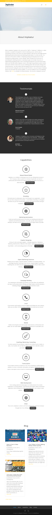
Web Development (26, 383)
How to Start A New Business (12, 445)
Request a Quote (30, 182)
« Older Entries (8, 499)
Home (14, 507)
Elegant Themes (23, 513)
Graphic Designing (26, 240)
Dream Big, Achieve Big (26, 17)
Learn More (26, 23)
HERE (13, 71)
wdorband (10, 447)
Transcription (26, 363)
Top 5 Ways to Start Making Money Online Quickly (37, 445)
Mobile (26, 323)
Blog (31, 507)
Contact (35, 507)
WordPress (36, 513)
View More (29, 347)
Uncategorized (10, 449)
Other (26, 404)
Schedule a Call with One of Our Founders (26, 74)
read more (9, 454)
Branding (26, 196)
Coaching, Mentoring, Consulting (26, 342)
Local (25, 303)
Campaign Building (25, 280)
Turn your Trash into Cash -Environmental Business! (15, 475)
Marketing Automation (26, 217)
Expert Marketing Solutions (26, 259)
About (19, 507)
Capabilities (25, 507)
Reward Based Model (26, 175)
